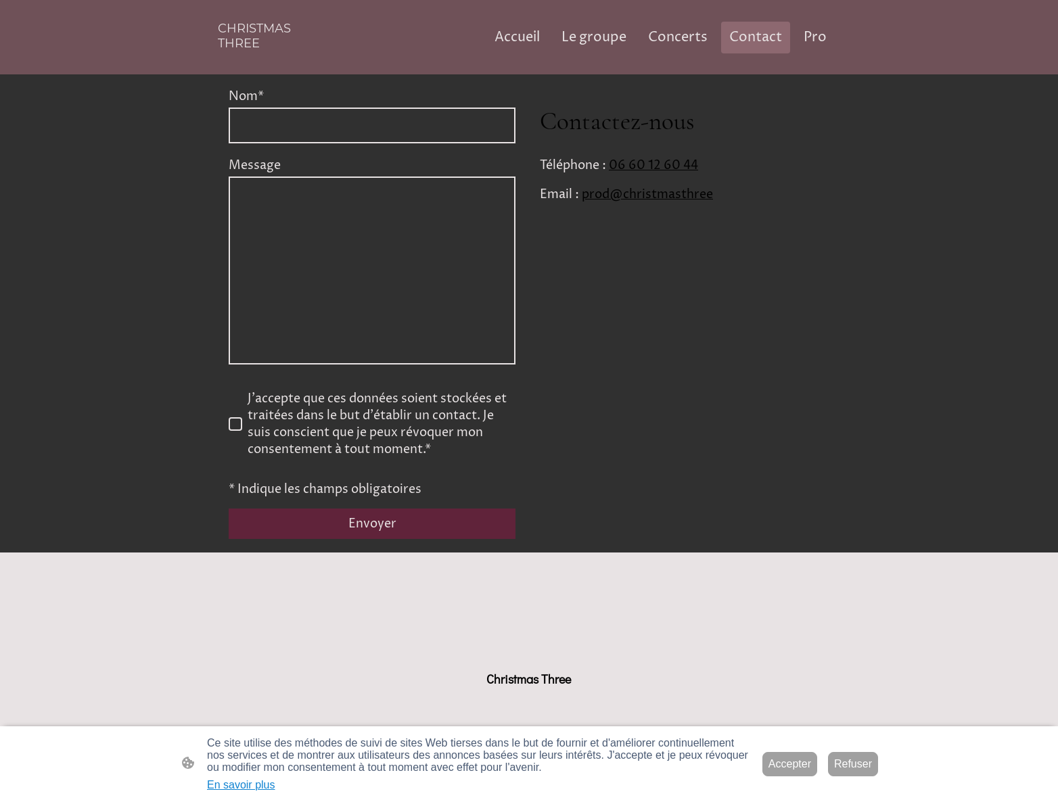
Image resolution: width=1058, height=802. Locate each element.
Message (255, 165)
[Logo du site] (267, 63)
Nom (246, 96)
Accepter (789, 764)
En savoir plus (241, 785)
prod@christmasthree (647, 194)
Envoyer (372, 523)
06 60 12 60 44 (653, 165)
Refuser (853, 764)
